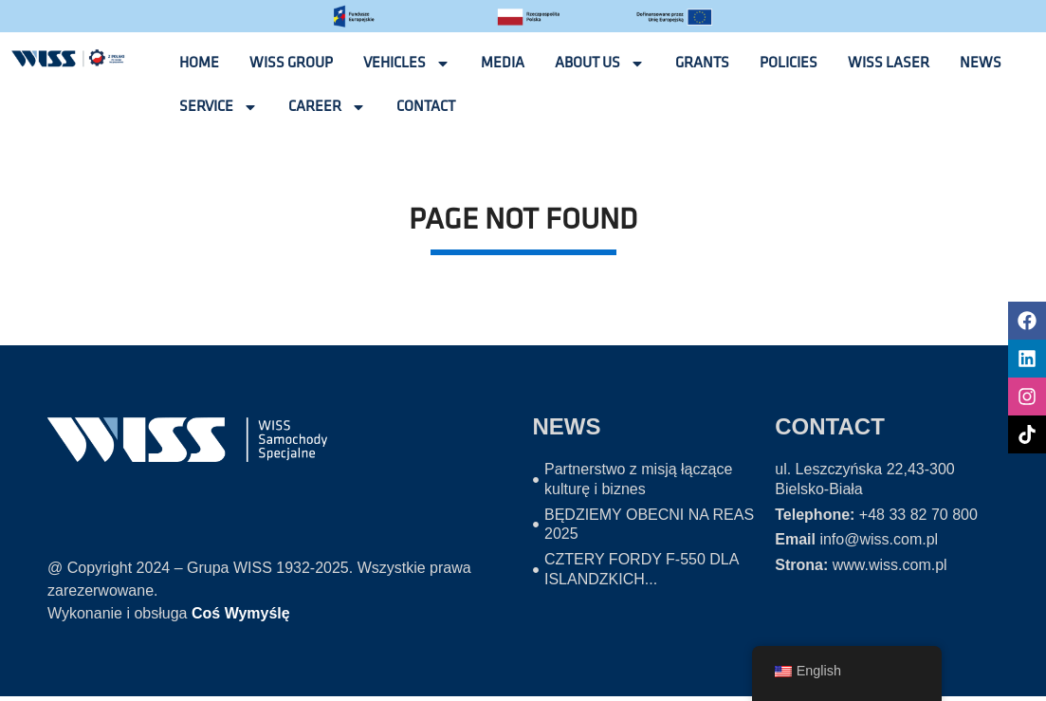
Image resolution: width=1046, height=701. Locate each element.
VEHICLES (406, 63)
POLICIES (788, 63)
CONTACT (425, 107)
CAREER (327, 107)
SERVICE (218, 107)
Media (502, 63)
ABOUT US (600, 63)
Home (199, 63)
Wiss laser (888, 63)
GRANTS (702, 63)
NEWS (980, 63)
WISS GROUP (291, 63)
